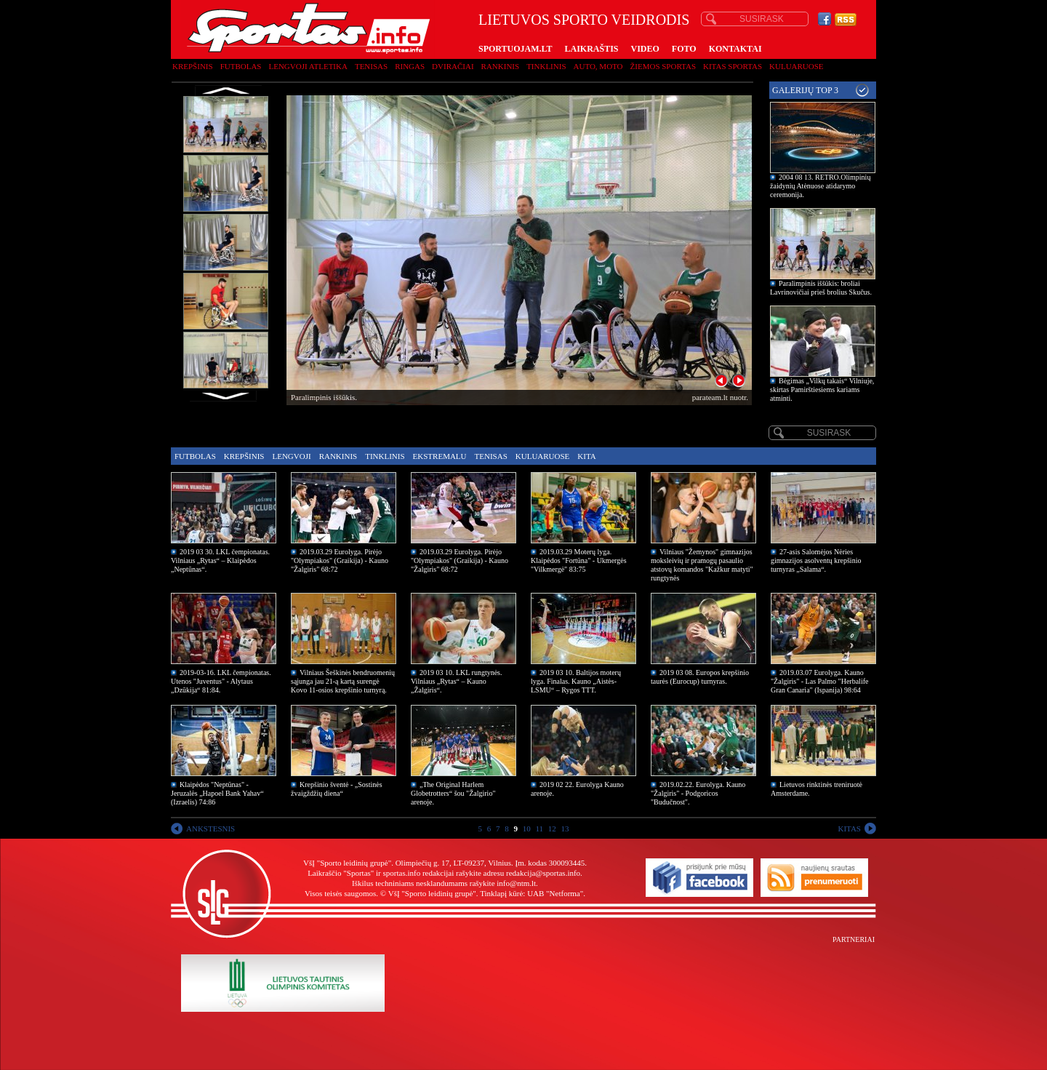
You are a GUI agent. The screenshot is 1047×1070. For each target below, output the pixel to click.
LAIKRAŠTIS (591, 49)
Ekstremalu (440, 456)
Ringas (410, 66)
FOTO (684, 49)
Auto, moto (598, 66)
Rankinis (500, 66)
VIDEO (645, 49)
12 (552, 828)
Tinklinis (546, 66)
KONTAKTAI (735, 49)
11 (539, 828)
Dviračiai (452, 66)
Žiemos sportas (663, 66)
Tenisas (371, 66)
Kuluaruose (796, 66)
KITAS (849, 828)
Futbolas (241, 66)
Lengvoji (291, 456)
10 (527, 828)
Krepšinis (192, 66)
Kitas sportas (732, 66)
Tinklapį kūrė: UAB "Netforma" (531, 893)
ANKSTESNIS (210, 828)
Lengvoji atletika (307, 66)
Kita (586, 456)
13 (565, 828)
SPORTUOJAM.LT (515, 49)
